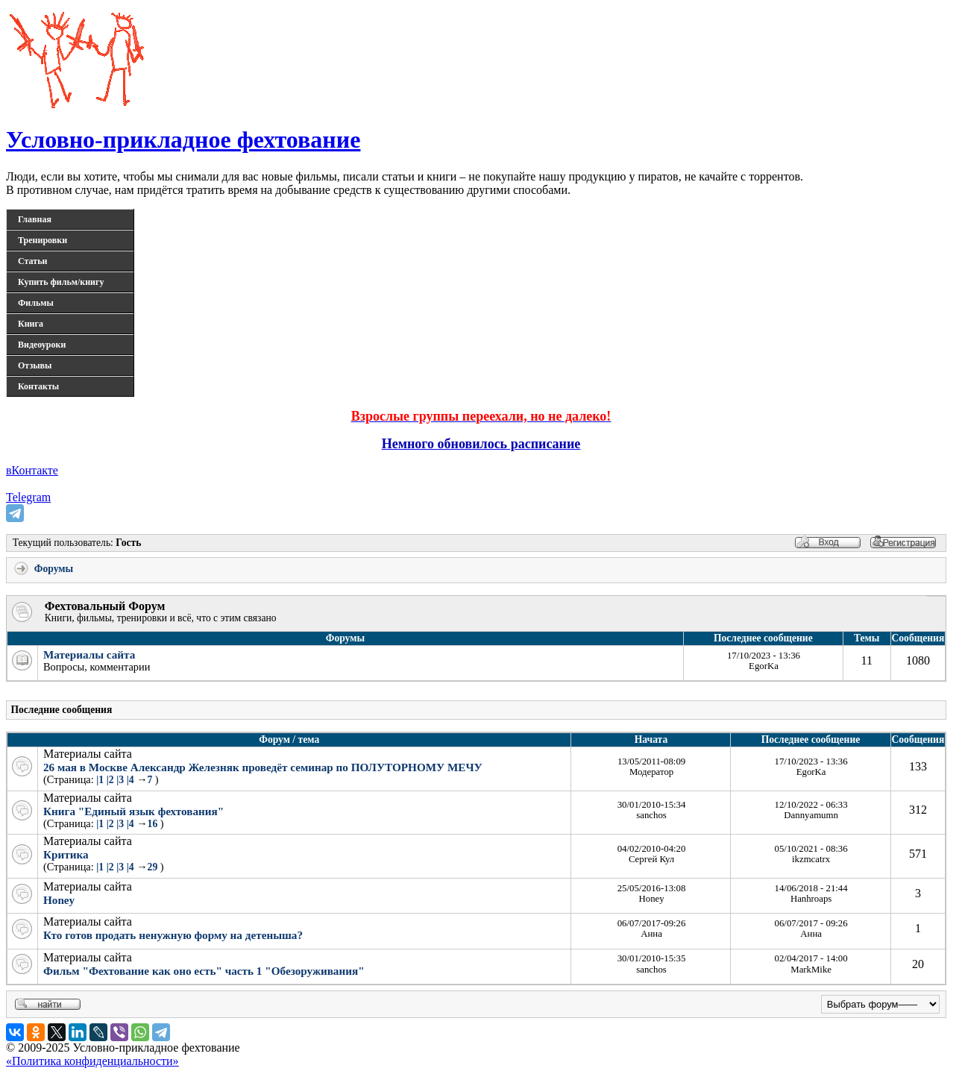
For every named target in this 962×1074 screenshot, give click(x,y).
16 (154, 823)
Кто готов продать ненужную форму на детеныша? (173, 935)
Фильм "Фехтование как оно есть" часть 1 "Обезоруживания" (204, 970)
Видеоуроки (42, 344)
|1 (100, 779)
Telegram (28, 497)
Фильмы (36, 303)
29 (154, 867)
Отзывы (34, 365)
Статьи (32, 261)
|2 (110, 779)
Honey (59, 900)
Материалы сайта (89, 654)
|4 (130, 779)
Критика (66, 854)
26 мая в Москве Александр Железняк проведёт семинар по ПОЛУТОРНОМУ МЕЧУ (262, 767)
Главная (34, 219)
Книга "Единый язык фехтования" (133, 811)
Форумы (42, 568)
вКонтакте (32, 470)
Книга (30, 323)
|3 (120, 779)
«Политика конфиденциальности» (92, 1061)
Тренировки (42, 240)
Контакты (38, 386)
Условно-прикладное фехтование (183, 139)
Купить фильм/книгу (61, 282)
